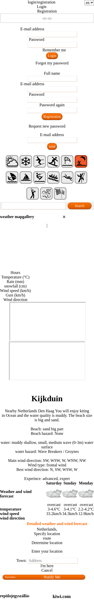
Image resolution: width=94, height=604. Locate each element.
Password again (52, 105)
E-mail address (32, 29)
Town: (21, 560)
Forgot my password (52, 63)
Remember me (54, 50)
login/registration (41, 2)
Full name (52, 73)
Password (36, 39)
